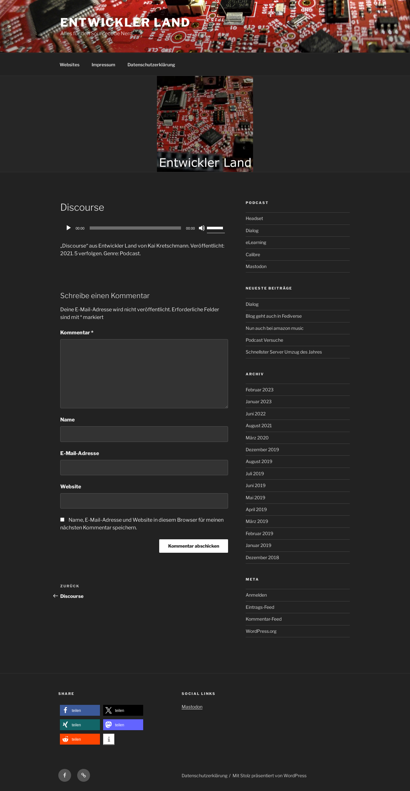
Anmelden (256, 595)
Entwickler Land (125, 22)
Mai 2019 (255, 497)
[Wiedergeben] (68, 228)
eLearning (256, 242)
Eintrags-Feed (260, 607)
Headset (254, 218)
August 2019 (259, 461)
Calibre (253, 254)
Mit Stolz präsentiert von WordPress (270, 775)
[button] (80, 710)
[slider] (135, 228)
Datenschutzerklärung (151, 64)
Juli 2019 (255, 473)
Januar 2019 (258, 545)
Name (67, 420)
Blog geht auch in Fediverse (274, 316)
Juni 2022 (256, 413)
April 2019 (256, 509)
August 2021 (259, 425)
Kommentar (77, 333)
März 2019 (257, 521)
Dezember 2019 (262, 449)
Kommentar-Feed (264, 619)
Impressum (103, 64)
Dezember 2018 (262, 557)
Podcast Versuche (264, 340)
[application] (144, 228)
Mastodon (256, 266)
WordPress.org (261, 631)
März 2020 (257, 437)
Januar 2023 (259, 401)
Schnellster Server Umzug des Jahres (284, 352)
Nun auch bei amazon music (275, 328)
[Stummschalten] (202, 228)
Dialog (252, 230)
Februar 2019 (259, 533)
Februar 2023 (260, 389)
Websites (69, 64)
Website (70, 487)
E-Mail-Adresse (79, 453)
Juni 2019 (256, 485)
